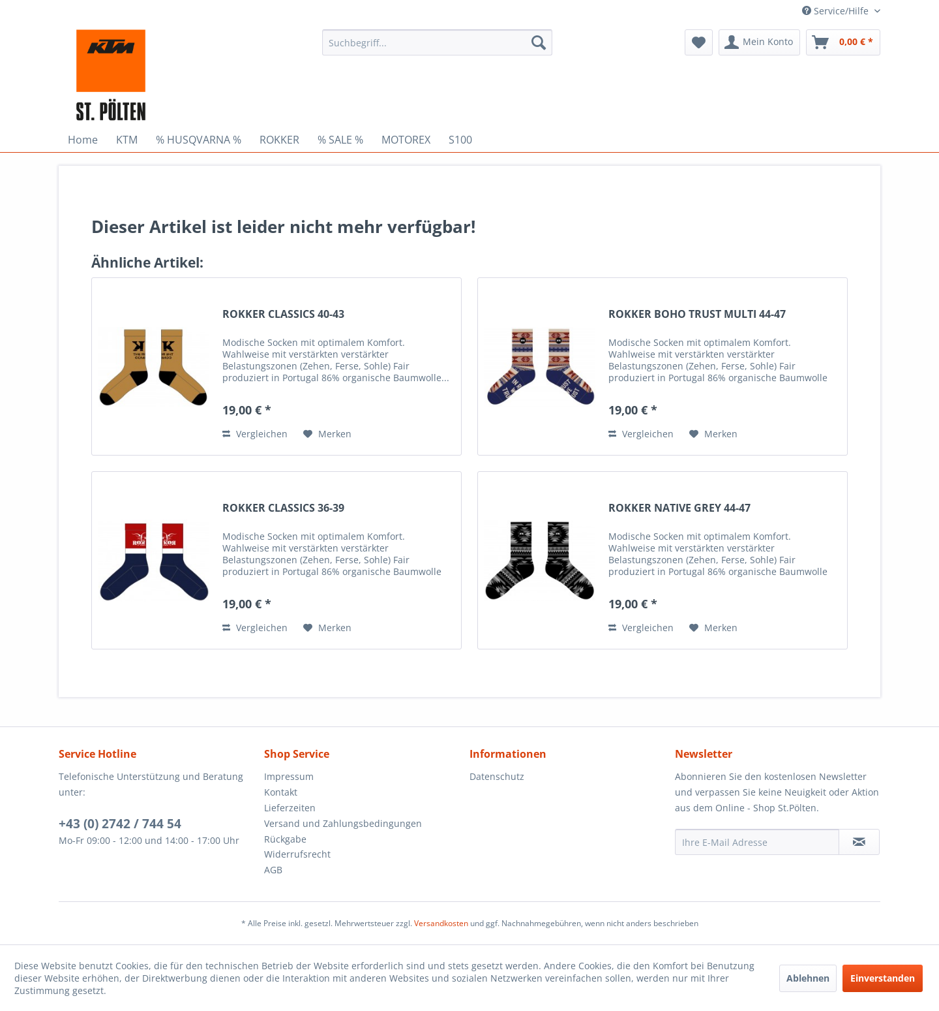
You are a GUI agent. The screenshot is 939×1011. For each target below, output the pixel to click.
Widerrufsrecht (297, 854)
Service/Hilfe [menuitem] (836, 11)
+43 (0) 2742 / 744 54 (120, 823)
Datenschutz (497, 776)
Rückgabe (285, 839)
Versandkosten (441, 923)
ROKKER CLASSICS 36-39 (283, 508)
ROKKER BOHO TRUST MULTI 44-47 (697, 314)
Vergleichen (255, 434)
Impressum (289, 776)
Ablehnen (807, 978)
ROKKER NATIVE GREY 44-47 (679, 508)
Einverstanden (882, 978)
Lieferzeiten (290, 807)
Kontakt (280, 792)
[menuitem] (437, 42)
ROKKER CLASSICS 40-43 (283, 314)
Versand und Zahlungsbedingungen (343, 823)
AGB (273, 869)
